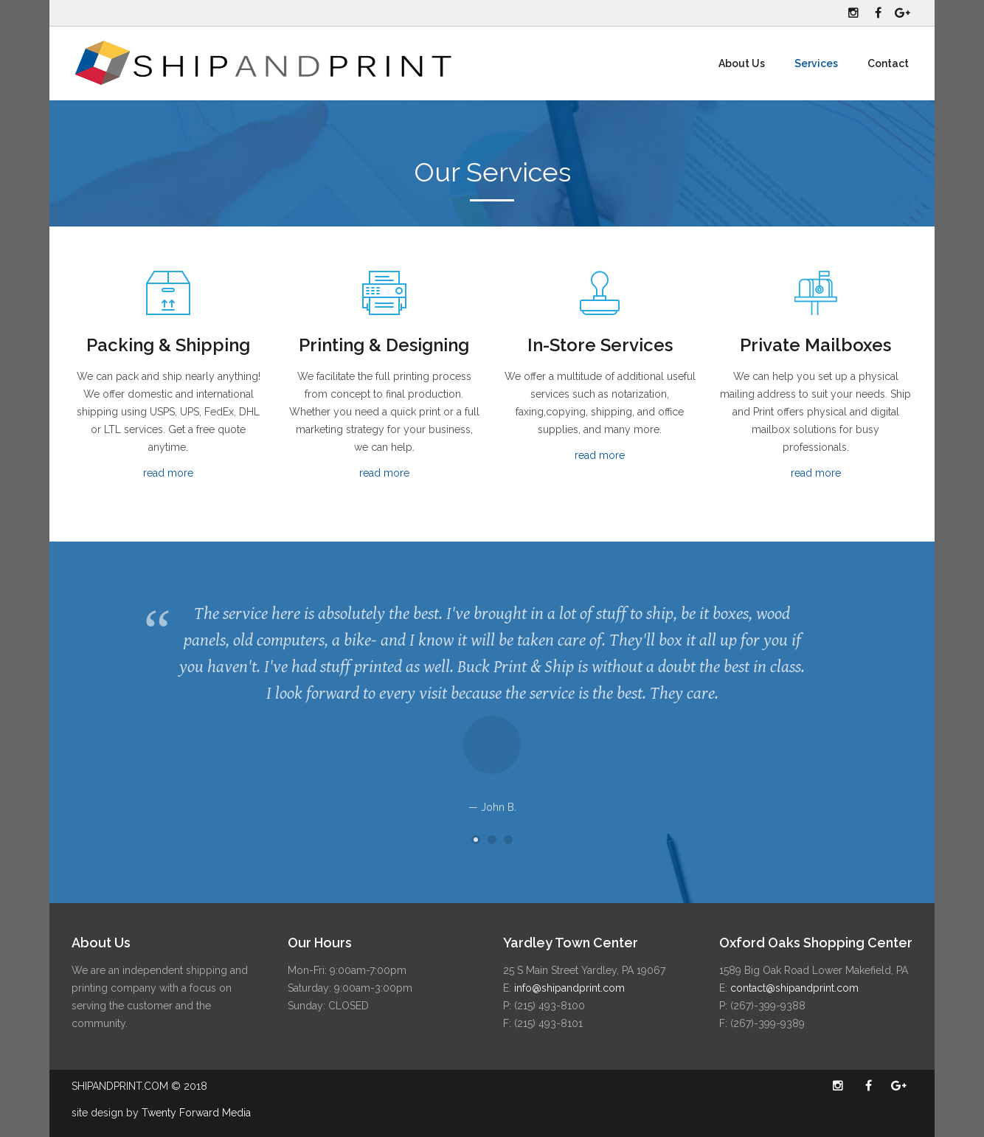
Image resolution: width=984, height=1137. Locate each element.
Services (816, 63)
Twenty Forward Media (196, 1113)
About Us (741, 63)
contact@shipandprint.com (794, 988)
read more (168, 473)
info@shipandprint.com (569, 988)
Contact (888, 63)
